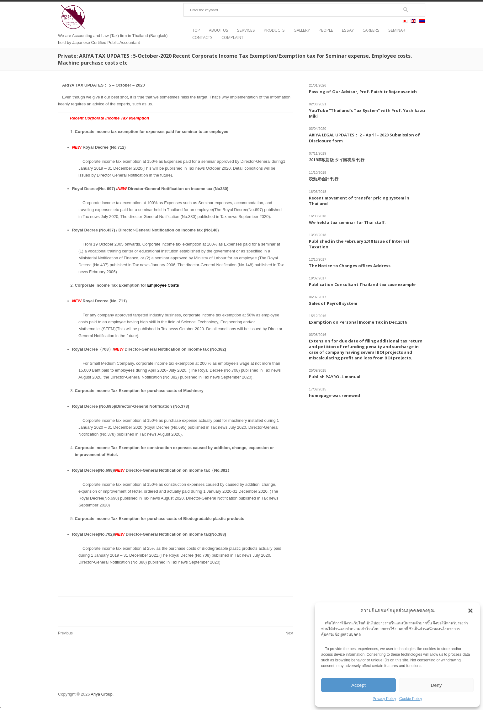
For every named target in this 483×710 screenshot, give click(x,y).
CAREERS (371, 30)
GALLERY (302, 30)
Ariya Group (101, 694)
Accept (358, 685)
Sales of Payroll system (333, 303)
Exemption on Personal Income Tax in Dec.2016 (358, 322)
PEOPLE (326, 30)
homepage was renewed (334, 395)
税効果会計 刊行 (323, 179)
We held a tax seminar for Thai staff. (347, 222)
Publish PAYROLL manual (334, 376)
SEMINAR (396, 30)
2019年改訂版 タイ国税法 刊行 (336, 159)
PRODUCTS (274, 30)
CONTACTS (202, 37)
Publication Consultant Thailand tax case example (362, 284)
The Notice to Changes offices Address (349, 265)
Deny (436, 685)
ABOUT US (218, 30)
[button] (470, 610)
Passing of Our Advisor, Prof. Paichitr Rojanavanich (363, 91)
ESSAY (348, 30)
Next (289, 633)
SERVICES (246, 30)
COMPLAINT (232, 37)
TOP (196, 30)
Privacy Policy (384, 699)
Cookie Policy (410, 699)
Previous (65, 633)
